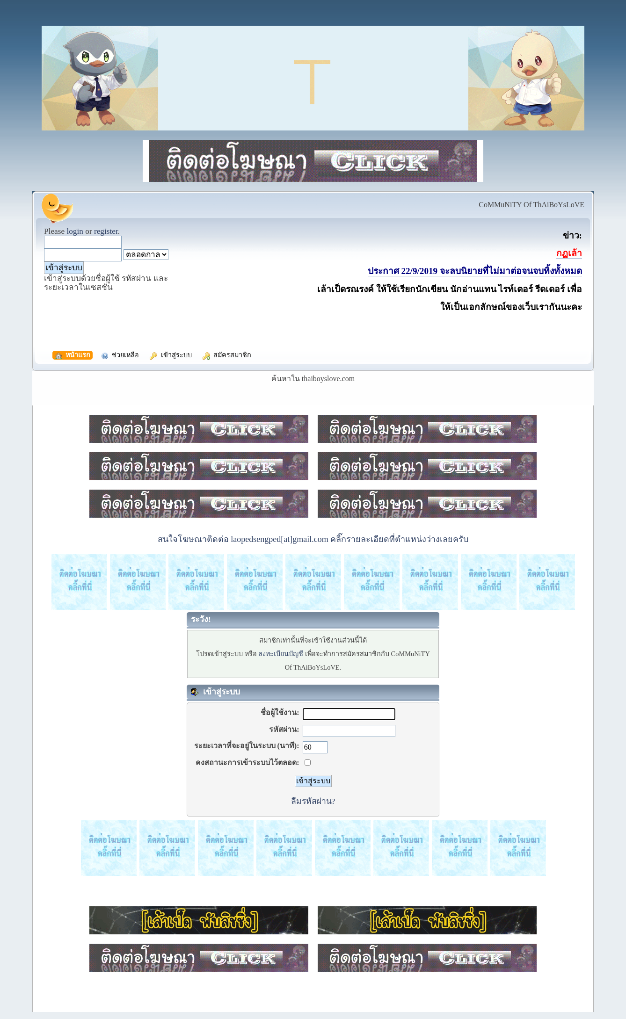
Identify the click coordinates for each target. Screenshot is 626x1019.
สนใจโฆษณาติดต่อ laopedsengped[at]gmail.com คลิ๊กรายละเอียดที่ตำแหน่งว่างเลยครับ (313, 539)
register (106, 231)
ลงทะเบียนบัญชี (280, 654)
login (74, 231)
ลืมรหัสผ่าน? (313, 801)
